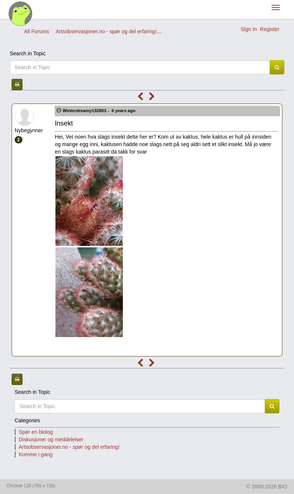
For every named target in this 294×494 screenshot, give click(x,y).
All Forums (36, 31)
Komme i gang (35, 454)
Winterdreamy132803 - (100, 110)
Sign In (248, 29)
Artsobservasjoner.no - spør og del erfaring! (106, 31)
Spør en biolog (36, 432)
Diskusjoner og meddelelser (51, 439)
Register (269, 29)
